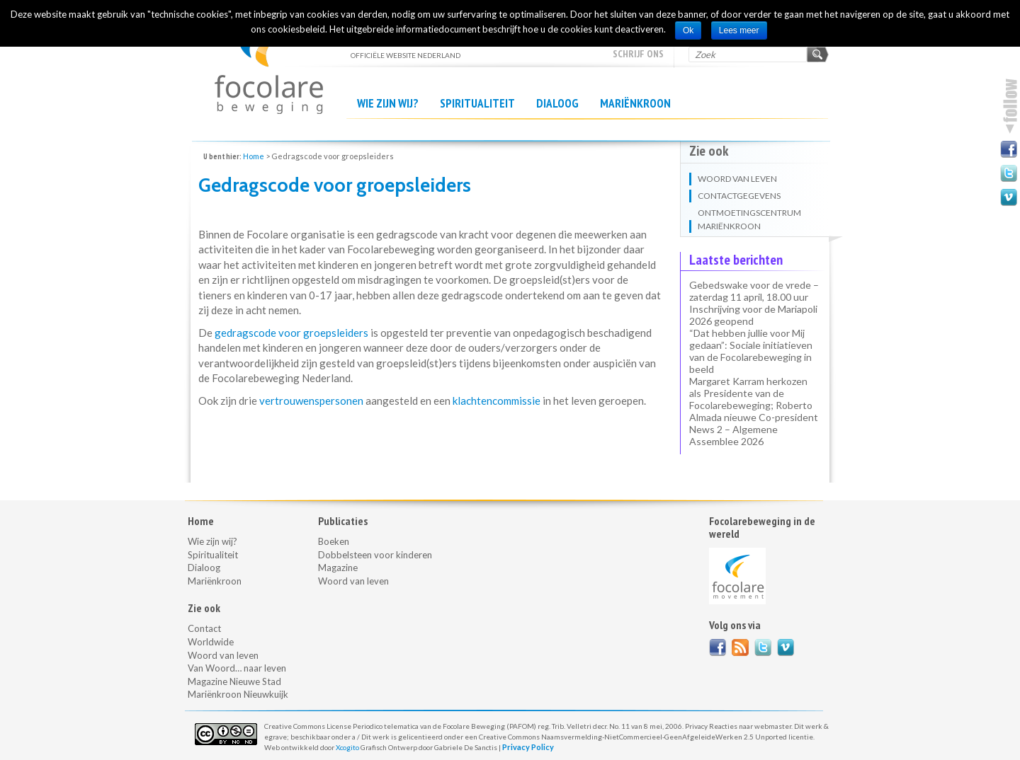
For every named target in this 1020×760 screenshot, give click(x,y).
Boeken (333, 541)
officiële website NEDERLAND (269, 64)
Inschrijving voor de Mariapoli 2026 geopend (753, 315)
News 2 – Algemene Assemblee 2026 (733, 435)
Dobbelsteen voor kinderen (375, 554)
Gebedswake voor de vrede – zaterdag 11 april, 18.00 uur (754, 291)
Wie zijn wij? (388, 103)
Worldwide (211, 641)
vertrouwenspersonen (311, 400)
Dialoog (557, 103)
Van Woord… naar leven (237, 668)
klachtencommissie (496, 400)
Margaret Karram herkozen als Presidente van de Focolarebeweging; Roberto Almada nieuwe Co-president (753, 399)
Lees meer (739, 30)
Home (253, 156)
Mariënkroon (635, 103)
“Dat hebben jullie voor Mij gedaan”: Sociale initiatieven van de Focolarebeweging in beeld (750, 351)
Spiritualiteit (477, 103)
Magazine (338, 567)
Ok (688, 30)
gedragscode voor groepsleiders (291, 332)
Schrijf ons (638, 53)
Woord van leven (223, 655)
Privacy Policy (528, 747)
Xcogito (347, 747)
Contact (204, 628)
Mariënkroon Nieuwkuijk (238, 694)
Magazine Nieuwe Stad (234, 681)
